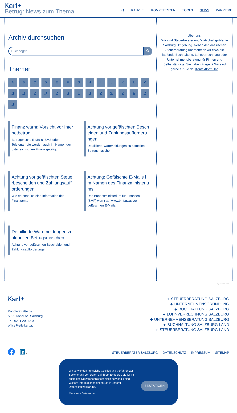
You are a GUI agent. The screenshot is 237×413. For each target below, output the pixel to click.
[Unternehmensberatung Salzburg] (189, 319)
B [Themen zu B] (24, 82)
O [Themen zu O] (23, 93)
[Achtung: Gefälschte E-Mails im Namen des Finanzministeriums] (118, 191)
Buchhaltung (184, 55)
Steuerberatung (176, 50)
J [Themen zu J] (112, 82)
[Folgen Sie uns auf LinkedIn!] (23, 351)
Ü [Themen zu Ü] (13, 104)
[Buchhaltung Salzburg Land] (189, 324)
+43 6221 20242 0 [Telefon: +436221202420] (21, 321)
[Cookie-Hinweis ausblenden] (154, 386)
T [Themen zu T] (79, 93)
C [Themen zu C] (35, 82)
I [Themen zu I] (100, 82)
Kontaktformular (206, 69)
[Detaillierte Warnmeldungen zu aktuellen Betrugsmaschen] (42, 240)
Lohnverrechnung (208, 55)
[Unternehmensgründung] (189, 304)
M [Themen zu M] (144, 82)
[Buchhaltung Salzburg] (189, 309)
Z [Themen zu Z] (123, 93)
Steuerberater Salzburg (135, 353)
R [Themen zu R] (57, 93)
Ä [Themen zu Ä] (134, 93)
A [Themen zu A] (13, 82)
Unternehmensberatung (183, 59)
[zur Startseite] (13, 5)
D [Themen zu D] (46, 82)
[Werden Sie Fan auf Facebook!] (11, 351)
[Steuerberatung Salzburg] (189, 299)
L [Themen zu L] (134, 82)
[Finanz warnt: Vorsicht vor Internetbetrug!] (42, 138)
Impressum (200, 353)
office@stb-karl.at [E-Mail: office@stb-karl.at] (20, 325)
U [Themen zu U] (90, 93)
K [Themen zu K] (123, 82)
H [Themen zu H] (90, 82)
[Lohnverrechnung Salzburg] (189, 314)
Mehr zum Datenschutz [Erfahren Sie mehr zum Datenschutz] (83, 393)
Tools (187, 10)
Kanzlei (137, 10)
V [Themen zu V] (101, 93)
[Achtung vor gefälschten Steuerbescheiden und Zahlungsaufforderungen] (42, 191)
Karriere (224, 10)
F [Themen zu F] (68, 82)
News (204, 10)
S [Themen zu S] (68, 93)
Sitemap (222, 353)
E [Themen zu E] (57, 82)
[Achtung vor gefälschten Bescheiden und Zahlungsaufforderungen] (118, 138)
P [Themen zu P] (35, 93)
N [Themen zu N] (13, 93)
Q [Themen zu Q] (46, 93)
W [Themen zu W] (111, 93)
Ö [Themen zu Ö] (145, 93)
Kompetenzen (163, 10)
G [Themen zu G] (79, 82)
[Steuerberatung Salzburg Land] (189, 329)
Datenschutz (174, 353)
